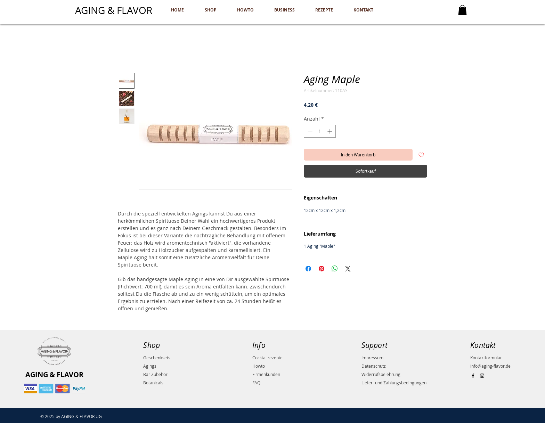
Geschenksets (156, 357)
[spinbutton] (320, 131)
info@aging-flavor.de (490, 366)
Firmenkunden (266, 374)
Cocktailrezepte (267, 357)
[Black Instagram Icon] (482, 375)
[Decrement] (309, 131)
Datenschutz (373, 366)
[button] (462, 10)
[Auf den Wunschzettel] (421, 155)
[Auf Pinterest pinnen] (321, 268)
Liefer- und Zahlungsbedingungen (393, 382)
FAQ (256, 382)
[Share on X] (348, 268)
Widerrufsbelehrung (380, 374)
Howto (258, 366)
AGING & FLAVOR (54, 374)
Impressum (372, 357)
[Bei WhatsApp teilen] (335, 268)
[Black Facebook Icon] (473, 375)
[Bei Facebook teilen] (308, 268)
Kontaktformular (486, 357)
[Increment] (330, 131)
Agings (149, 366)
